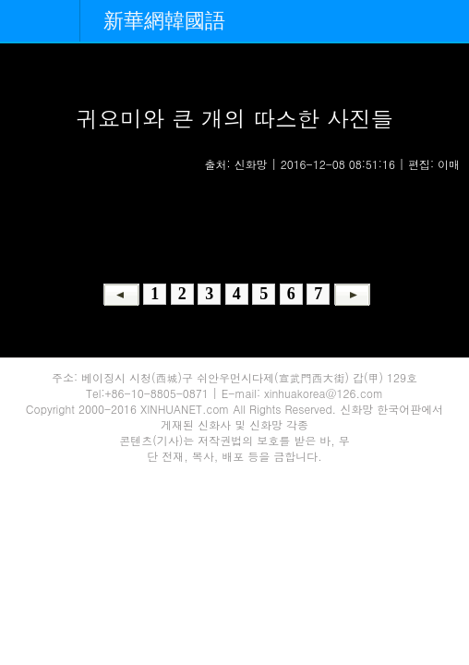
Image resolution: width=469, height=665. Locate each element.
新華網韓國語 (164, 20)
